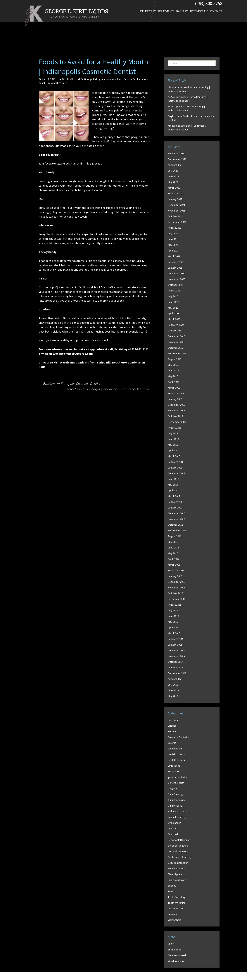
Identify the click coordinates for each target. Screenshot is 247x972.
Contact (216, 11)
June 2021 (173, 239)
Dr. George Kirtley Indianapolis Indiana (101, 79)
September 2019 (177, 353)
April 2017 (173, 490)
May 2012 (173, 696)
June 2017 (173, 479)
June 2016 (173, 547)
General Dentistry (133, 79)
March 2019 (174, 387)
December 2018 (176, 404)
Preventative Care (57, 83)
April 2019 (173, 382)
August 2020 (174, 290)
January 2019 (175, 399)
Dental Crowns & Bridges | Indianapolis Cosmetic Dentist (107, 389)
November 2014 (176, 656)
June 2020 (173, 302)
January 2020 (175, 330)
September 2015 (177, 599)
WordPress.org (176, 961)
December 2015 (176, 581)
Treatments (166, 11)
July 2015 (173, 610)
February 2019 (176, 393)
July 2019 (173, 364)
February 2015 (176, 639)
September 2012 (177, 673)
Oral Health (68, 79)
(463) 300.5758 (208, 3)
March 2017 (174, 496)
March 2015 (174, 633)
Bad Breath (174, 720)
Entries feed (175, 949)
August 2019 (174, 359)
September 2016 (177, 530)
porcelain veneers (178, 845)
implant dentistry (177, 817)
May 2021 (173, 245)
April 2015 (173, 627)
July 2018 (173, 433)
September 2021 (177, 222)
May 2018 (173, 444)
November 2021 (176, 210)
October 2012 (175, 667)
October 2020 (175, 284)
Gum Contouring (177, 800)
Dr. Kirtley (148, 11)
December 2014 (176, 650)
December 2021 (176, 205)
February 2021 (176, 262)
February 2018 (176, 462)
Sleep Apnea (175, 874)
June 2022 (173, 176)
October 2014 (175, 661)
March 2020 (174, 319)
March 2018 (174, 456)
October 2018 (175, 416)
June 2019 (173, 370)
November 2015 (176, 587)
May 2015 (173, 621)
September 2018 (177, 422)
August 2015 (174, 604)
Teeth (171, 891)
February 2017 (176, 502)
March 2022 (174, 187)
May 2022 (173, 182)
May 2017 (173, 484)
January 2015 (175, 644)
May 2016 (173, 553)
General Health (176, 782)
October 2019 (175, 347)
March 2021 (174, 256)
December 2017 (176, 473)
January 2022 (175, 199)
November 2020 (176, 279)
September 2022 (177, 159)
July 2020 (173, 296)
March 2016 (174, 564)
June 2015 (173, 616)
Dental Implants (176, 760)
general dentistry (177, 777)
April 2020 (173, 313)
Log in (171, 943)
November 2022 (176, 153)
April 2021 (173, 250)
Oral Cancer (174, 822)
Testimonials (199, 11)
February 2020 (176, 324)
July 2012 (173, 684)
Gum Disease (175, 805)
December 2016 (176, 513)
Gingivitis (173, 788)
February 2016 (176, 570)
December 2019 (176, 336)
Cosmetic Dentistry (178, 737)
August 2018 (174, 427)
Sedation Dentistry (178, 862)
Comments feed (177, 955)
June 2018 (173, 439)
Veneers (172, 914)
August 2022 (174, 165)
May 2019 (173, 376)
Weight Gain (174, 920)
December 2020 (176, 273)
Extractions (174, 765)
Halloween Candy (177, 811)
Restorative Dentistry (180, 857)
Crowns (172, 742)
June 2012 (173, 690)
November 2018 (176, 410)
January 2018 (175, 467)
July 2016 (173, 541)
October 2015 (175, 593)
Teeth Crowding (176, 897)
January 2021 (175, 267)
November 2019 (176, 342)
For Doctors (174, 771)
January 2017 (175, 507)
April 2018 (173, 450)
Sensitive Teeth (176, 868)
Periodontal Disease (179, 840)
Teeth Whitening (177, 902)
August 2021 (174, 227)
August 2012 (174, 679)
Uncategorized (176, 908)
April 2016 (173, 559)
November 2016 (176, 519)
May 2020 (173, 307)
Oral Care (173, 828)
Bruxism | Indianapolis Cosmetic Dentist (69, 383)
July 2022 (173, 170)
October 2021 (175, 216)
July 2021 (173, 233)
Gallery (182, 11)
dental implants (176, 754)
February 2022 (176, 193)
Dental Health (175, 748)
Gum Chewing (175, 794)
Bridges (172, 725)
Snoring (172, 885)
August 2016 (174, 536)
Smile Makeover (177, 880)
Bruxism (172, 731)
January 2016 (175, 576)
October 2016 (175, 524)
